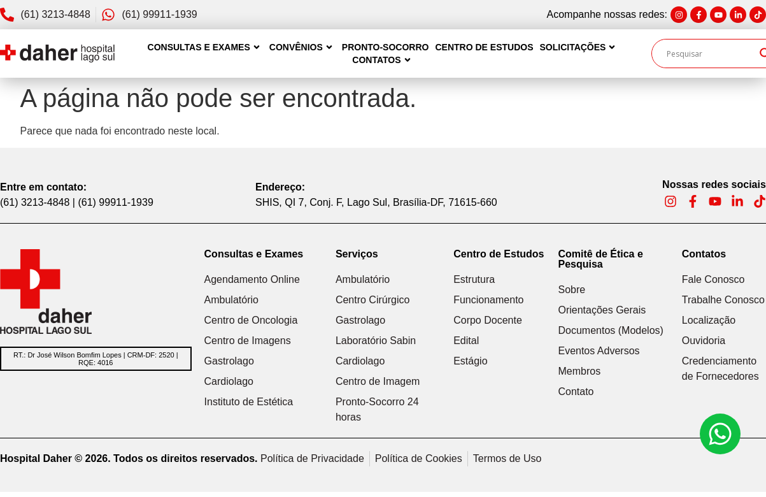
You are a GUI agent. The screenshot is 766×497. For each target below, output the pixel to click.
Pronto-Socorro (385, 47)
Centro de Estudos (484, 47)
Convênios (302, 47)
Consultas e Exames (205, 47)
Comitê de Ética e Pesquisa (600, 259)
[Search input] (710, 53)
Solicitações (578, 47)
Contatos (382, 60)
